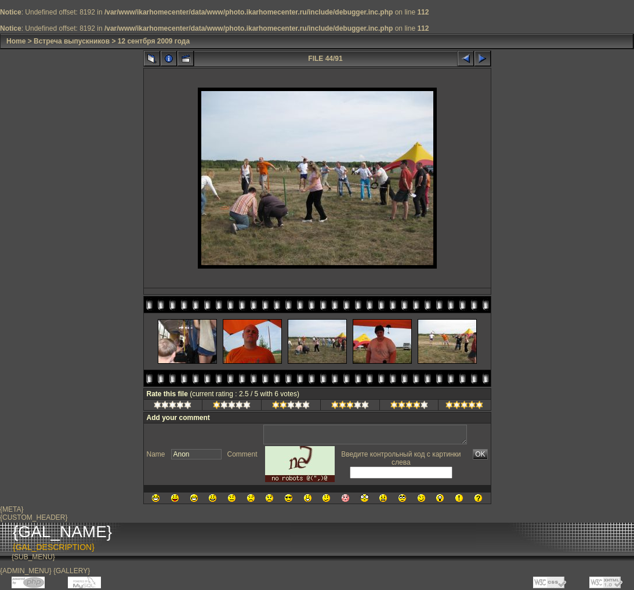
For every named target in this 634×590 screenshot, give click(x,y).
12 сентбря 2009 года (154, 41)
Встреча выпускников (72, 41)
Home (16, 41)
